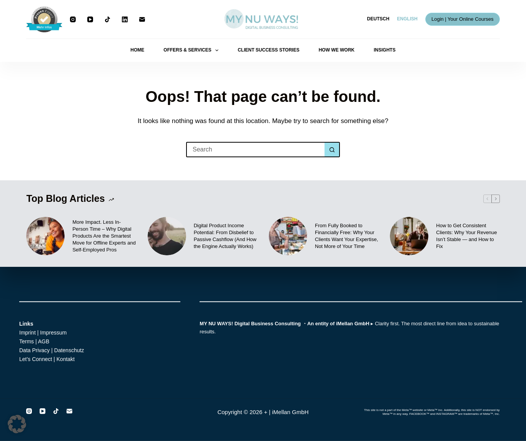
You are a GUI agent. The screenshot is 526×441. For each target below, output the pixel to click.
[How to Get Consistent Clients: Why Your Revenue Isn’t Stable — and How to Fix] (409, 236)
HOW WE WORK (337, 50)
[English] (407, 19)
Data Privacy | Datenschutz (51, 350)
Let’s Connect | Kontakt (47, 359)
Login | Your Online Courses (462, 19)
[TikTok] (107, 19)
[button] (17, 424)
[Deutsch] (378, 19)
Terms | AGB (34, 341)
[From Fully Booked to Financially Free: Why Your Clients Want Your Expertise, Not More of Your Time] (288, 236)
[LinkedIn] (125, 19)
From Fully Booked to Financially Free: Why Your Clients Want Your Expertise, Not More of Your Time (346, 236)
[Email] (142, 19)
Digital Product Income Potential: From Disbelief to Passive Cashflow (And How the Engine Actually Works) (225, 236)
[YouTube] (90, 19)
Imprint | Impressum (43, 333)
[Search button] (332, 149)
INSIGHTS (385, 50)
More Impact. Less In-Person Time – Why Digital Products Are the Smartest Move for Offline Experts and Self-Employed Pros (104, 236)
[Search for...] (255, 149)
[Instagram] (73, 19)
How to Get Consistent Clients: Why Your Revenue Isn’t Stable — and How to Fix (466, 236)
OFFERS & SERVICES (192, 50)
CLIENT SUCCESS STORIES (268, 50)
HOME (137, 50)
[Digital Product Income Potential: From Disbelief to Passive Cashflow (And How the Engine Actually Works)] (167, 236)
